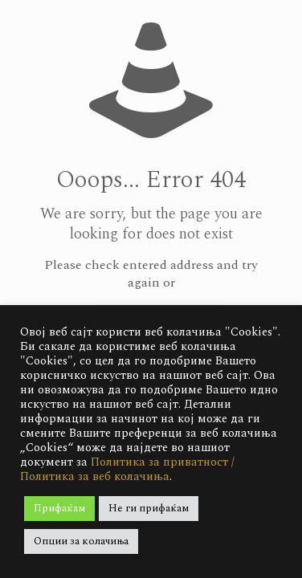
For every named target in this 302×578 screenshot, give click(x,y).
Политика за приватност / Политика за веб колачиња (127, 469)
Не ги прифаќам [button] (148, 508)
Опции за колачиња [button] (81, 541)
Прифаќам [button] (59, 508)
